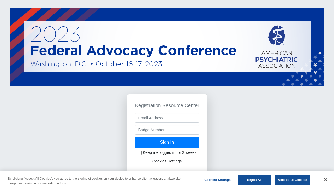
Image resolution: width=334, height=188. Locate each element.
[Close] (325, 181)
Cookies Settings (167, 161)
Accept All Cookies (292, 181)
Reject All (254, 181)
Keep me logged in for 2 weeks (167, 152)
